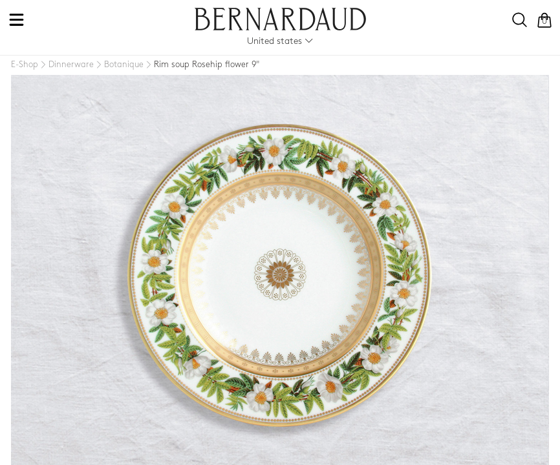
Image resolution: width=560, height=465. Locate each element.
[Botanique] (119, 65)
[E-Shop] (24, 65)
